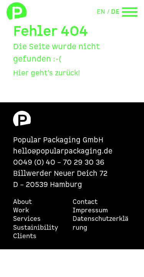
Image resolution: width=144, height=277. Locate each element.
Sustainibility (35, 228)
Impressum (90, 210)
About (22, 202)
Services (27, 219)
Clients (24, 236)
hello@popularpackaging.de (63, 151)
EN (101, 12)
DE (115, 12)
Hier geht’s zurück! (46, 73)
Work (21, 210)
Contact (85, 202)
